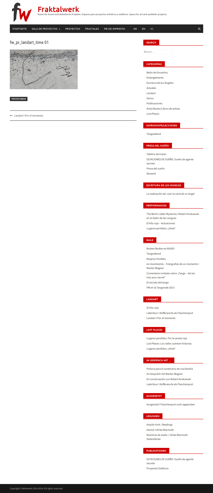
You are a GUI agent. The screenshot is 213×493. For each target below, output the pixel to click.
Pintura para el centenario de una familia (170, 369)
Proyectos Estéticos (158, 468)
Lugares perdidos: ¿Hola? (161, 228)
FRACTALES (92, 28)
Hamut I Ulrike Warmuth (160, 430)
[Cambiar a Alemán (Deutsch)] (135, 28)
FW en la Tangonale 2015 (161, 287)
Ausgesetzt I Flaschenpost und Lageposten (171, 404)
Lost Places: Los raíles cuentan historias (169, 343)
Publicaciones (154, 103)
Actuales (151, 88)
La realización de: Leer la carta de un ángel (171, 194)
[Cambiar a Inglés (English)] (143, 28)
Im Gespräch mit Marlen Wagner (165, 374)
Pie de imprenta (114, 28)
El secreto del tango (158, 282)
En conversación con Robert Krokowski (169, 379)
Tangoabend (154, 134)
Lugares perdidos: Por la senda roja (167, 338)
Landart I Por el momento (28, 116)
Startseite (19, 28)
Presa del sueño (156, 168)
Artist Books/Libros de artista (163, 109)
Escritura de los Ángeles (160, 83)
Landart (151, 93)
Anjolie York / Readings (160, 425)
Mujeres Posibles (156, 259)
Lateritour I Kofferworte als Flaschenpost (170, 313)
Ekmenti (151, 174)
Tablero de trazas (156, 154)
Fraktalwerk (58, 9)
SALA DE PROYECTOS (44, 28)
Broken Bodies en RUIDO (161, 248)
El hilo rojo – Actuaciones (161, 223)
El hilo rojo (153, 308)
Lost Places (153, 114)
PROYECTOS (72, 28)
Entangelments (155, 78)
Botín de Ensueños (157, 72)
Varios (150, 98)
